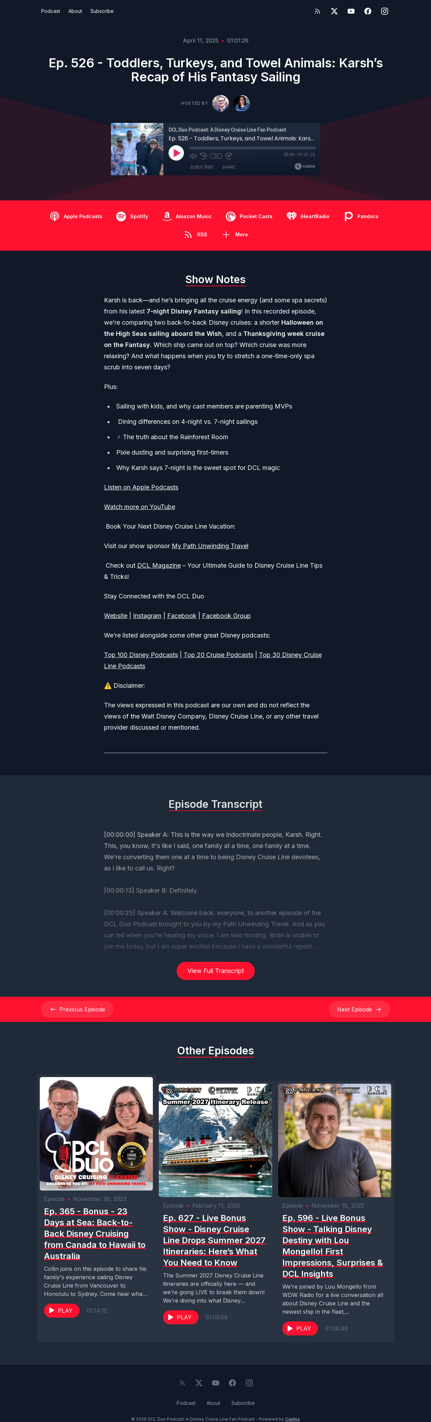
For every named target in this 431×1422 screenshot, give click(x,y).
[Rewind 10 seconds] (203, 156)
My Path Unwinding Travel (210, 546)
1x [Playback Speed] (216, 156)
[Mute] (193, 156)
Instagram (147, 615)
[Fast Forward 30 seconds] (228, 156)
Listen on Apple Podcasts (141, 487)
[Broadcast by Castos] (305, 166)
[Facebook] (368, 11)
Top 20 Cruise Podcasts (218, 654)
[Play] (176, 153)
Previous (77, 1009)
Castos (292, 1407)
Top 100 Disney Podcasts (141, 654)
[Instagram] (385, 11)
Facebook (181, 615)
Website (115, 615)
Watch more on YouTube (139, 506)
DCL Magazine (159, 565)
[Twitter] (334, 11)
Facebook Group (226, 615)
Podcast (50, 11)
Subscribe (102, 11)
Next (359, 1009)
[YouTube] (351, 11)
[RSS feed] (318, 11)
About (75, 11)
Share (228, 167)
